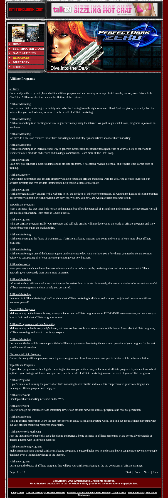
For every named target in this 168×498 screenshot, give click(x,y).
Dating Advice (118, 492)
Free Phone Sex (136, 492)
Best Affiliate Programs (22, 309)
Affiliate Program (19, 159)
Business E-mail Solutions (80, 492)
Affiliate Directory (20, 174)
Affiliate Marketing (20, 104)
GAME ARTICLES (24, 53)
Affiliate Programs (20, 219)
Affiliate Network (19, 405)
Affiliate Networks (20, 264)
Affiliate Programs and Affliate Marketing (32, 324)
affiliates (14, 89)
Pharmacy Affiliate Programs (25, 354)
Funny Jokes (17, 492)
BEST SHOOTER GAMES (29, 48)
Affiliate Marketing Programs (26, 446)
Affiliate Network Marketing (25, 431)
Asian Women (102, 492)
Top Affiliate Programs (22, 204)
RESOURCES (21, 57)
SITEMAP (19, 66)
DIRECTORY (21, 62)
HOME (17, 44)
